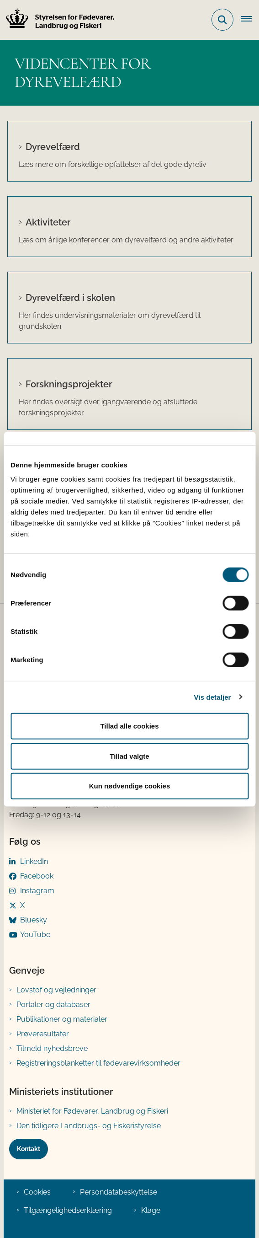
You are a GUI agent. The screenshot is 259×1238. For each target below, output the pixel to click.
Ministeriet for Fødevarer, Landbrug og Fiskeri (92, 1111)
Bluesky (33, 920)
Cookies (37, 1192)
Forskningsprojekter (69, 384)
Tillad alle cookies (129, 726)
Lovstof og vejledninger (56, 990)
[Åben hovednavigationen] (250, 20)
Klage (150, 1210)
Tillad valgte (129, 756)
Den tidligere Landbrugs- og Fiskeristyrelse (88, 1125)
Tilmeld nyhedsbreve (52, 1048)
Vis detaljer (212, 697)
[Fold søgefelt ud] (222, 20)
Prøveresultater (42, 1033)
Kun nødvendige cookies (129, 786)
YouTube (35, 934)
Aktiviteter (48, 222)
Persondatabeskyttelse (118, 1192)
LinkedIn (34, 861)
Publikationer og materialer (61, 1019)
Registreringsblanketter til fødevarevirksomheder (98, 1063)
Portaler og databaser (53, 1004)
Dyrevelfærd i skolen (70, 297)
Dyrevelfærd (53, 146)
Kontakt (28, 1148)
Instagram (37, 890)
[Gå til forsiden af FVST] (57, 19)
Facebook (36, 876)
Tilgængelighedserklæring (68, 1210)
